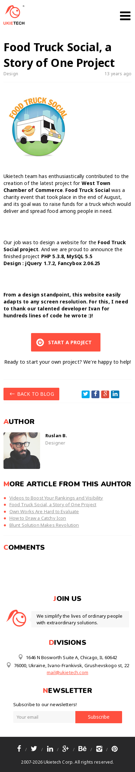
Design (10, 74)
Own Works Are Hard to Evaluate (44, 511)
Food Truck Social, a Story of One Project (53, 504)
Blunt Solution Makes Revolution (44, 525)
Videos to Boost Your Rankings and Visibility (56, 498)
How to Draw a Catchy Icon (37, 518)
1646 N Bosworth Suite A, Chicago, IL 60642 (67, 657)
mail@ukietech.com (67, 672)
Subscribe (99, 716)
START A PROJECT (63, 342)
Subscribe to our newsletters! (45, 704)
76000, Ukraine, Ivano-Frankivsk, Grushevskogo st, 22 (67, 665)
